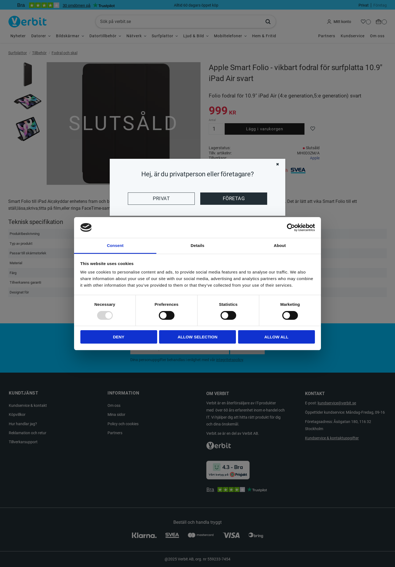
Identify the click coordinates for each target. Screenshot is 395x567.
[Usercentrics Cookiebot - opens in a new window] (291, 227)
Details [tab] (197, 245)
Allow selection (198, 337)
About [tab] (280, 245)
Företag (234, 198)
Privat (161, 198)
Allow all (276, 337)
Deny (119, 337)
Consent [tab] (115, 245)
